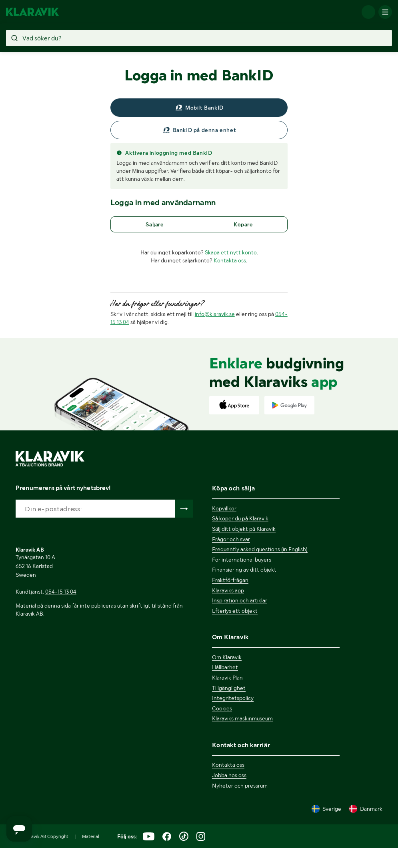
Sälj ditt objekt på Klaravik (244, 529)
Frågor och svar (231, 539)
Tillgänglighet (229, 688)
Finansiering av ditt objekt (244, 569)
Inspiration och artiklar (239, 600)
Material (90, 836)
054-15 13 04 (60, 591)
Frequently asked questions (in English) (260, 549)
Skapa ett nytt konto (231, 252)
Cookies (222, 708)
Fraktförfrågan (230, 580)
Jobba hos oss (229, 775)
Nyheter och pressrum (240, 785)
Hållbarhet (225, 667)
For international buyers (241, 559)
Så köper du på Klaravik (240, 518)
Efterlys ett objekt (235, 611)
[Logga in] (368, 12)
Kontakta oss (230, 260)
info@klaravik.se (215, 314)
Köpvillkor (224, 508)
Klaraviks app (228, 590)
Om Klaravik (227, 657)
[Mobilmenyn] (385, 12)
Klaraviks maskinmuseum (242, 718)
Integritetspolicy (233, 698)
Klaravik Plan (227, 677)
